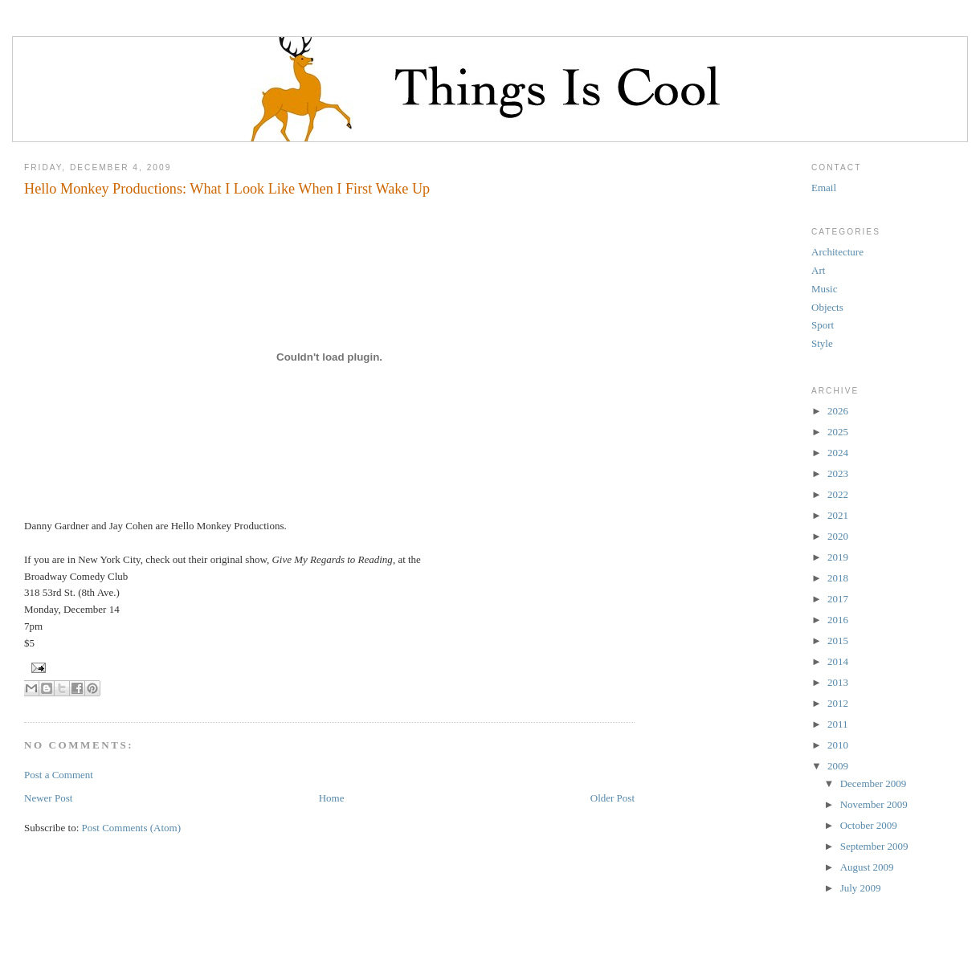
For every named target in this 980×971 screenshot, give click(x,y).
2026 (837, 411)
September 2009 (874, 846)
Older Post (612, 798)
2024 (837, 453)
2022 (837, 494)
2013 (837, 682)
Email (823, 188)
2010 (837, 745)
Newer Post (48, 798)
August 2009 (867, 867)
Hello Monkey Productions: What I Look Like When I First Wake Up (227, 189)
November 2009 (874, 804)
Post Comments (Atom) (132, 828)
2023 (837, 473)
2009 (837, 766)
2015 (837, 640)
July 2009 (860, 888)
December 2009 (873, 783)
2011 (837, 724)
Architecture (837, 252)
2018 (837, 578)
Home (332, 798)
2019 (837, 557)
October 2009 (868, 825)
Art (818, 270)
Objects (827, 307)
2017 (837, 599)
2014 (837, 661)
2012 (837, 703)
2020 (837, 536)
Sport (822, 325)
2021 (837, 515)
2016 (837, 620)
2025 (837, 432)
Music (824, 289)
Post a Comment (58, 775)
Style (822, 343)
